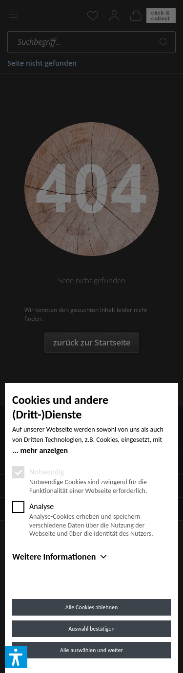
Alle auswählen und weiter (91, 650)
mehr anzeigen (44, 450)
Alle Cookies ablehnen (91, 607)
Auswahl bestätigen (91, 628)
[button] (16, 657)
